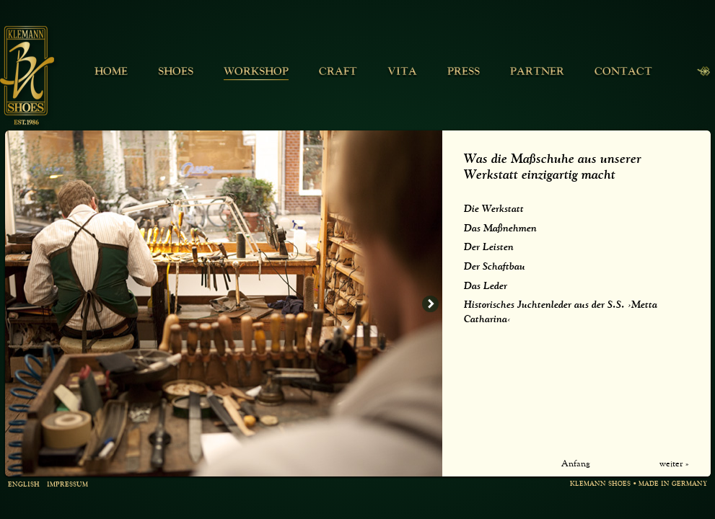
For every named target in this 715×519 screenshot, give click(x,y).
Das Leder (485, 286)
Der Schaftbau (494, 267)
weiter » (673, 464)
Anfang (575, 464)
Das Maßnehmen (500, 228)
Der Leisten (489, 247)
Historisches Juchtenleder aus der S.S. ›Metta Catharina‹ (560, 312)
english (24, 485)
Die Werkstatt (494, 209)
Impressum (67, 485)
